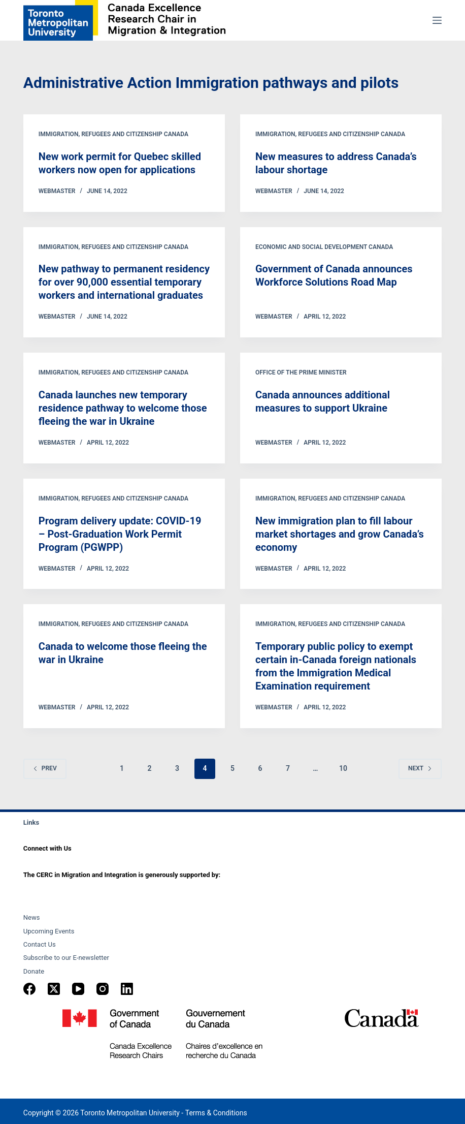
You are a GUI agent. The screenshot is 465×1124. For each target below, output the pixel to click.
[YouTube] (78, 989)
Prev (45, 768)
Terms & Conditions (216, 1113)
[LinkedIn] (127, 989)
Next (420, 768)
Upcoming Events (49, 931)
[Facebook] (29, 989)
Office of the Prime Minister (301, 372)
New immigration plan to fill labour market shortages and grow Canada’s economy (339, 534)
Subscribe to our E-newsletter (66, 957)
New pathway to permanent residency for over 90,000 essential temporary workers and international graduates (124, 282)
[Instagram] (102, 989)
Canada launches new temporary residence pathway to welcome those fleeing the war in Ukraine (123, 408)
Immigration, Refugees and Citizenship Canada (113, 134)
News (31, 917)
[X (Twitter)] (54, 989)
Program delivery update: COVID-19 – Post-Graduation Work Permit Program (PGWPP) (120, 534)
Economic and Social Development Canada (324, 247)
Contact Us (39, 944)
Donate (33, 971)
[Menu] (437, 20)
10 (343, 768)
